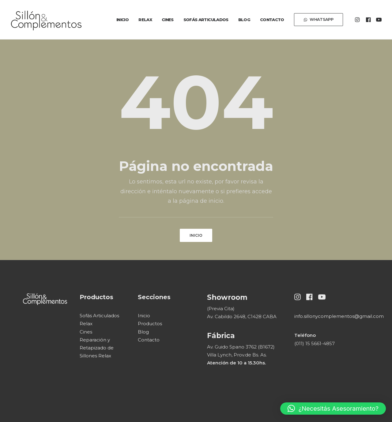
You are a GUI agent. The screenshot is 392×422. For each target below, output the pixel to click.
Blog (244, 19)
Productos (150, 323)
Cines (168, 19)
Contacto (272, 19)
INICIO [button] (196, 235)
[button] (358, 19)
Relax (145, 19)
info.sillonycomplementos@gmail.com (339, 316)
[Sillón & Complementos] (46, 19)
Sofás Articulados (205, 19)
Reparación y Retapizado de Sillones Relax (97, 348)
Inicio (122, 19)
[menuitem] (122, 19)
